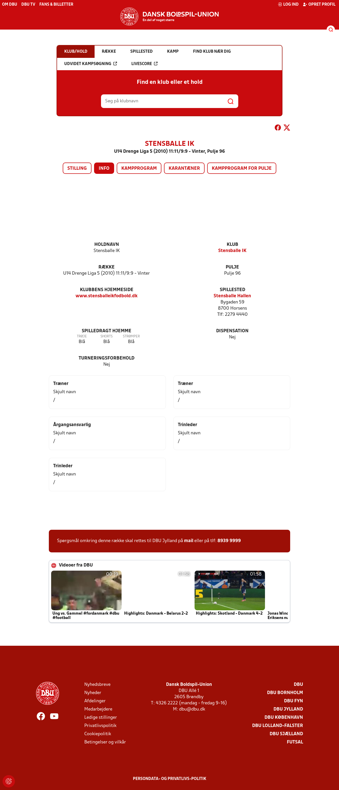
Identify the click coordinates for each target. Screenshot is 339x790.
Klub (232, 245)
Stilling (77, 168)
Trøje (82, 336)
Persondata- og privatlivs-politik (169, 779)
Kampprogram (139, 168)
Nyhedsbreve (97, 685)
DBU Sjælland (286, 734)
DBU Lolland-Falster (277, 726)
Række (106, 267)
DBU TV (28, 4)
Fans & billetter (56, 4)
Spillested (232, 290)
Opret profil (319, 4)
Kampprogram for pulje (242, 168)
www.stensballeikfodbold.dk (107, 296)
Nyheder (92, 693)
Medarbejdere (98, 709)
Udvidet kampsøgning (90, 64)
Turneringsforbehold (106, 358)
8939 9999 (229, 541)
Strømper (131, 336)
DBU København (283, 717)
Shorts (106, 336)
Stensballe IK (232, 251)
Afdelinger (95, 701)
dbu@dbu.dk (192, 709)
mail (188, 541)
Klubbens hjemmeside (106, 290)
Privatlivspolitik (100, 726)
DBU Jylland (288, 709)
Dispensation (232, 331)
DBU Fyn (293, 701)
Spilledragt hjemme (106, 331)
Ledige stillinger (100, 717)
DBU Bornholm (285, 693)
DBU (298, 685)
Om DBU (9, 4)
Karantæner (184, 168)
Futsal (295, 742)
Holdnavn (106, 245)
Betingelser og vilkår (105, 742)
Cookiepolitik (97, 734)
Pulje (232, 267)
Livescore (144, 64)
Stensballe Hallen (232, 296)
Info (104, 168)
